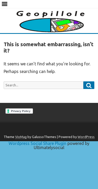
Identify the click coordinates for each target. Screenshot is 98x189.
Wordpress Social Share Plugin (38, 143)
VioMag (21, 137)
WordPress (86, 137)
